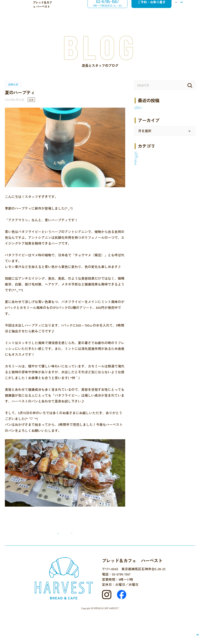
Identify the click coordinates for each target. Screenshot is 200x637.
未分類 (140, 281)
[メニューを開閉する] (178, 9)
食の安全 (141, 300)
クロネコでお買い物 (149, 205)
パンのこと (143, 243)
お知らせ (141, 192)
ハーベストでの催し (149, 224)
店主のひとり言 (146, 274)
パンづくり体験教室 (149, 230)
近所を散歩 (143, 294)
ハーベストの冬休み (149, 108)
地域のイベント (146, 268)
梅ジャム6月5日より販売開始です (159, 132)
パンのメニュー (146, 249)
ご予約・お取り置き (137, 9)
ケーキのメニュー (148, 211)
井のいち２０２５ (148, 139)
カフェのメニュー (148, 198)
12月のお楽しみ (146, 186)
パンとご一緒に (146, 237)
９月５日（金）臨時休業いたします (161, 115)
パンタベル (143, 255)
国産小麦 (141, 262)
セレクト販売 (144, 217)
